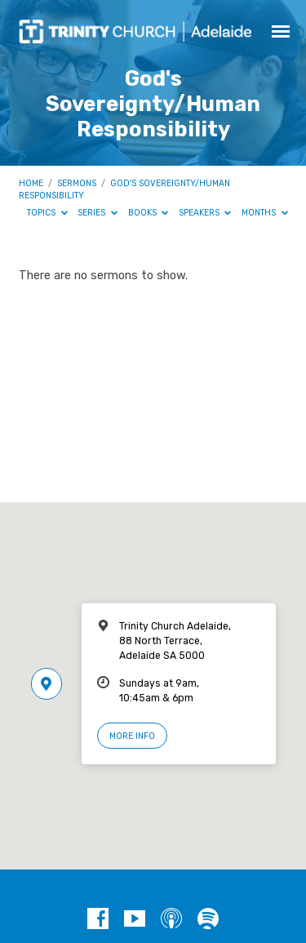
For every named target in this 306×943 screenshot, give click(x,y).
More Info (132, 736)
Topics (47, 212)
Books (148, 212)
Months (265, 212)
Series (98, 212)
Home (31, 183)
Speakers (205, 212)
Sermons (76, 183)
